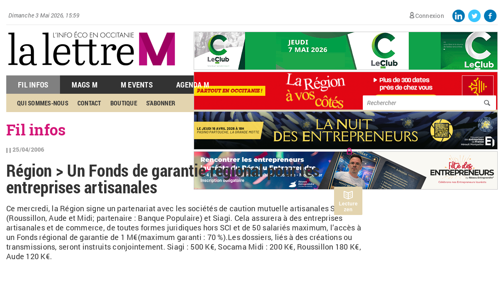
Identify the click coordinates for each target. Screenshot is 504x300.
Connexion (429, 16)
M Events (137, 85)
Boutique (123, 103)
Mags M (84, 85)
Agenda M (192, 85)
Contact (89, 103)
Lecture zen (348, 206)
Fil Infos (33, 85)
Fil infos (36, 130)
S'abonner (160, 103)
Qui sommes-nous (42, 103)
